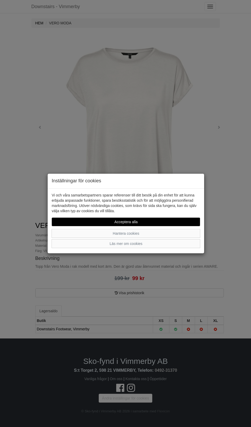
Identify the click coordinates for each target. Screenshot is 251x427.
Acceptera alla (126, 222)
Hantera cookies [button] (126, 233)
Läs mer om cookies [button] (126, 244)
